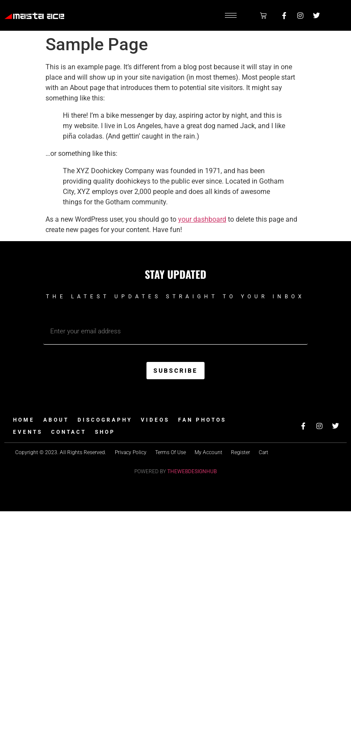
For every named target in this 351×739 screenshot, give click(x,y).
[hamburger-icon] (230, 15)
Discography (105, 420)
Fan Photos (202, 420)
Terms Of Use (170, 452)
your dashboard (202, 219)
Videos (155, 420)
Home (24, 420)
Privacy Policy (130, 452)
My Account (208, 452)
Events (27, 432)
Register (240, 452)
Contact (68, 432)
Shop (105, 432)
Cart (263, 452)
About (56, 420)
